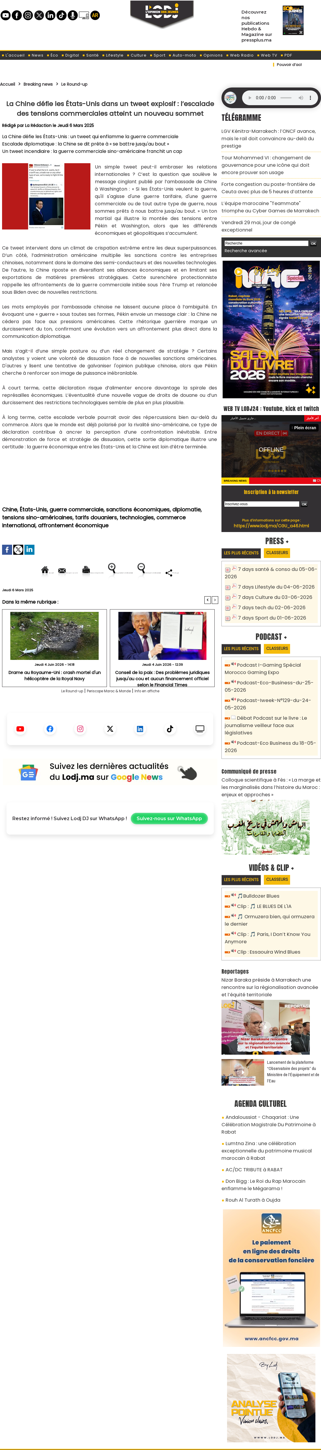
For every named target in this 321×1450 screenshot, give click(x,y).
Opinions (211, 55)
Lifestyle (113, 55)
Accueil (9, 83)
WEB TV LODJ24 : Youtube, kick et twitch (271, 386)
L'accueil (13, 55)
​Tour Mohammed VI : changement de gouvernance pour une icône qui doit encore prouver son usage (267, 153)
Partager (147, 592)
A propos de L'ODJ (41, 1415)
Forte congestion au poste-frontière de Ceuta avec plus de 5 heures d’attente (269, 173)
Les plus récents (244, 537)
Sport (158, 55)
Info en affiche (159, 711)
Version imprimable (113, 572)
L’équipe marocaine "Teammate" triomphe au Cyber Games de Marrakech (269, 190)
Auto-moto (182, 55)
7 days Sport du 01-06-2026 (268, 600)
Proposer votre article (120, 1415)
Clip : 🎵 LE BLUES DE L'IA (261, 874)
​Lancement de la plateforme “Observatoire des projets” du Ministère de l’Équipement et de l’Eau (293, 1032)
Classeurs (285, 537)
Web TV (267, 55)
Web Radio (240, 55)
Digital (70, 55)
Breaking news (45, 83)
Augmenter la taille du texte (180, 572)
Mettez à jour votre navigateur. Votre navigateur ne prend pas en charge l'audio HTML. (280, 97)
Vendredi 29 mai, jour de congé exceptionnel (267, 204)
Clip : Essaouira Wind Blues (265, 917)
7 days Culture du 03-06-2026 (270, 580)
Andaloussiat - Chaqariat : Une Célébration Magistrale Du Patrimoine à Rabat (267, 1080)
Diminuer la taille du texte (95, 592)
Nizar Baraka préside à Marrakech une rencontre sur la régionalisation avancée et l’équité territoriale (270, 950)
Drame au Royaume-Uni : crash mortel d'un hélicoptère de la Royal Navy (54, 695)
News (36, 55)
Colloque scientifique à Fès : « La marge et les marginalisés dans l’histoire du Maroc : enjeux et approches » (270, 756)
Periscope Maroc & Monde (108, 711)
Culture (137, 55)
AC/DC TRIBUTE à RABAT (250, 1110)
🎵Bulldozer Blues (256, 864)
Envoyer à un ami (57, 572)
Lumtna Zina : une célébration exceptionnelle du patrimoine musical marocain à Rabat (270, 1097)
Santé (90, 55)
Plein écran (307, 411)
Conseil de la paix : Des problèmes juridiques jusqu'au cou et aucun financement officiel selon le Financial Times (162, 697)
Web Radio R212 (280, 1417)
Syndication (175, 1442)
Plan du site (145, 1442)
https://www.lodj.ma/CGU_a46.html (271, 509)
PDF (286, 55)
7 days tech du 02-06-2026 (267, 590)
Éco (52, 55)
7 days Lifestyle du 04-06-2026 (271, 570)
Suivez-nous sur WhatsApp (169, 839)
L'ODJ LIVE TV (199, 1415)
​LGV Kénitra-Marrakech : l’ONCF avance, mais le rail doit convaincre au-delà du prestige (270, 134)
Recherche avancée (243, 223)
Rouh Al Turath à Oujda (249, 1137)
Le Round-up (88, 83)
